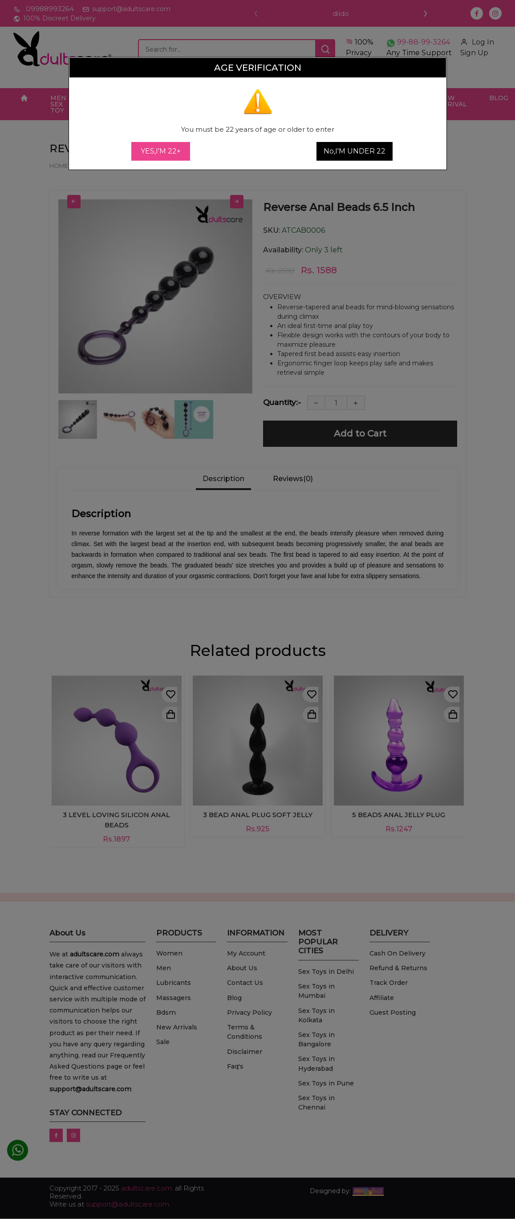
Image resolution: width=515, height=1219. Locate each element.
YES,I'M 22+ (161, 151)
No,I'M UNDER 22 (354, 151)
